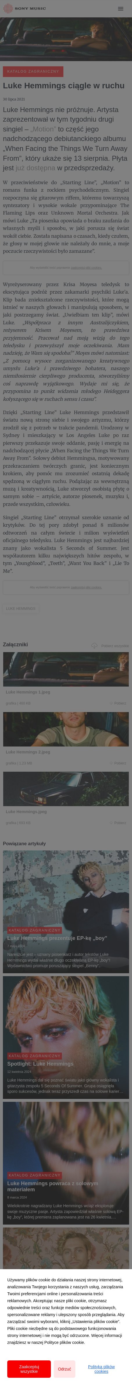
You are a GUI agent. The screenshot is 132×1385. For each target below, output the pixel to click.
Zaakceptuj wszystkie (29, 1369)
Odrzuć (64, 1369)
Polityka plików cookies (101, 1369)
